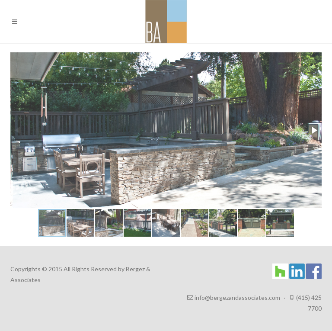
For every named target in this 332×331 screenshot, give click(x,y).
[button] (314, 130)
